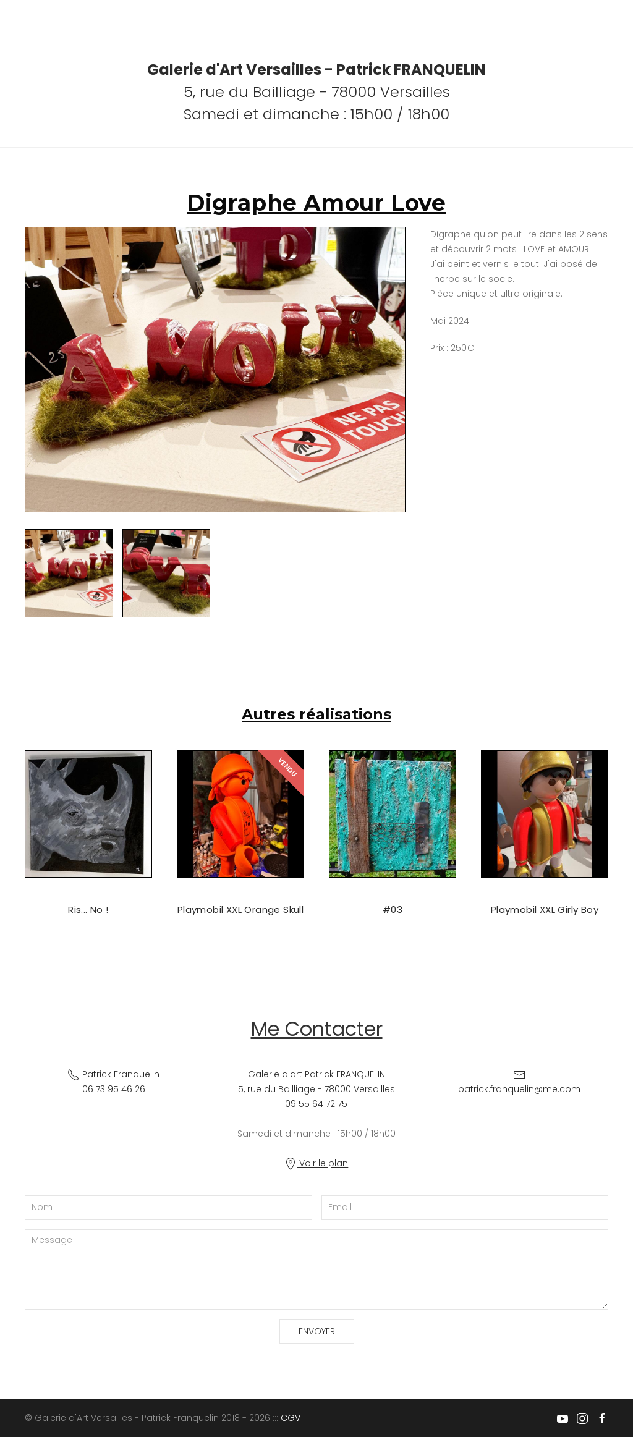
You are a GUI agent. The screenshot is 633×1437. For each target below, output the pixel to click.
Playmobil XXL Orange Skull (240, 909)
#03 (392, 909)
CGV (290, 1418)
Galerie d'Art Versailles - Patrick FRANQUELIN (316, 69)
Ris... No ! (88, 909)
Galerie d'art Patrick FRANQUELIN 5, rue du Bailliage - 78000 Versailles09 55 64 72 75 (316, 1089)
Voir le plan (316, 1163)
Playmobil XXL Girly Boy (544, 909)
